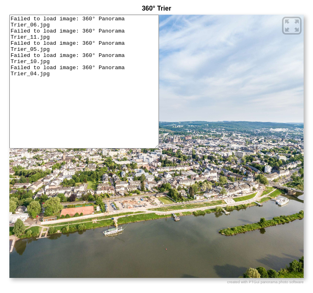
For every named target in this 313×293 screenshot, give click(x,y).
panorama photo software (282, 282)
